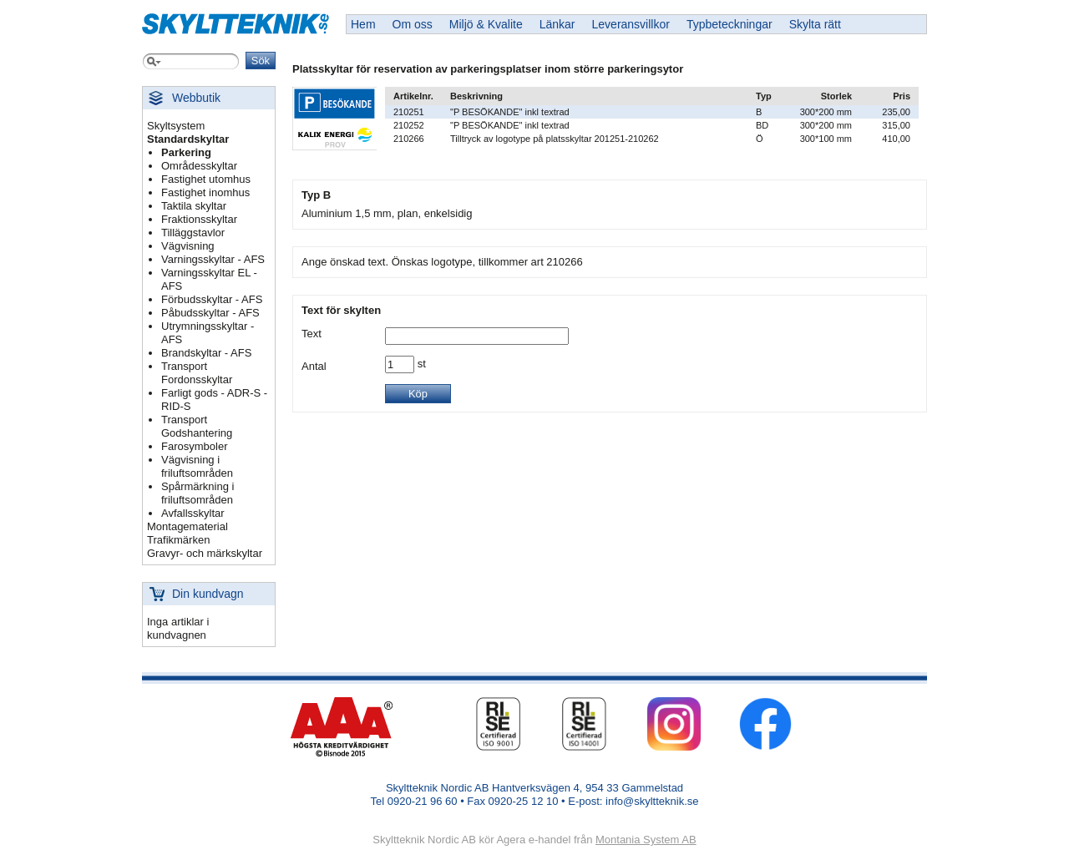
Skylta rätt (815, 24)
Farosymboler (194, 446)
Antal (314, 366)
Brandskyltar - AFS (206, 353)
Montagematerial (187, 526)
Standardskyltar (188, 139)
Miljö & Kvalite (486, 24)
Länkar (557, 24)
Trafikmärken (178, 540)
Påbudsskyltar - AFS (210, 312)
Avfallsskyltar (193, 513)
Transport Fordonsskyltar (196, 373)
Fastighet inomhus (205, 192)
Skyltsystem (176, 125)
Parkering (186, 152)
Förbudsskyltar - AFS (211, 299)
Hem (363, 24)
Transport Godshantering (196, 426)
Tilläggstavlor (193, 232)
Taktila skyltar (193, 206)
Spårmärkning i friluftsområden (197, 493)
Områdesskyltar (199, 165)
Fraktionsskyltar (199, 219)
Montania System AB (646, 839)
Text (311, 333)
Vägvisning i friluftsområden (197, 466)
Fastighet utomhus (206, 179)
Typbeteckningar (729, 24)
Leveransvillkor (631, 24)
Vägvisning (188, 246)
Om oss (413, 24)
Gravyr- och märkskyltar (204, 553)
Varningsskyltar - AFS (213, 259)
